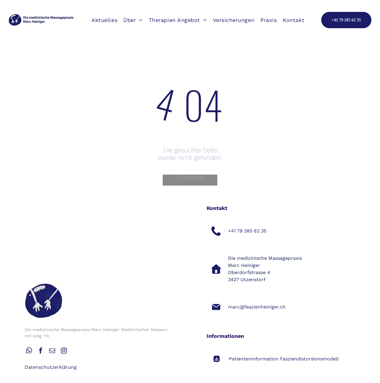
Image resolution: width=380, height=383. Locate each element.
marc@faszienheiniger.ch (257, 307)
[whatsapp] (29, 351)
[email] (52, 351)
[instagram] (63, 351)
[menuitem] (104, 20)
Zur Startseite (190, 177)
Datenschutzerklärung (51, 367)
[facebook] (40, 351)
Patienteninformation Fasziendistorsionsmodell (284, 359)
